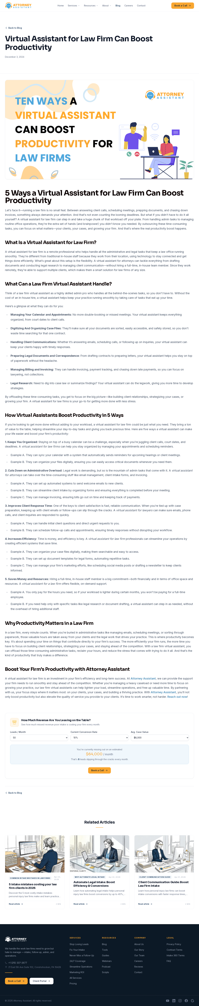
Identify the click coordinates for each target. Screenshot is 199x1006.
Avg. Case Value (139, 732)
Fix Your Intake (77, 949)
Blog (118, 5)
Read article (16, 904)
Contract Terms (174, 949)
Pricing (73, 983)
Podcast (106, 966)
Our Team (139, 955)
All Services (76, 978)
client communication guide (154, 877)
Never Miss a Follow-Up (82, 955)
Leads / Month (18, 732)
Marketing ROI (77, 972)
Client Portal (41, 981)
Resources (91, 5)
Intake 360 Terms (176, 955)
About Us (139, 944)
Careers (128, 5)
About (106, 5)
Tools (105, 949)
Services (74, 5)
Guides (105, 955)
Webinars (107, 961)
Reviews (138, 966)
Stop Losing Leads (79, 944)
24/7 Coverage (78, 961)
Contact (141, 5)
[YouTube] (167, 1000)
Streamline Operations (81, 966)
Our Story (139, 949)
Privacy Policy (174, 944)
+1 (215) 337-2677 (16, 962)
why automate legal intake (90, 877)
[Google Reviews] (192, 1000)
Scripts (105, 972)
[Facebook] (186, 1000)
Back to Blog (13, 28)
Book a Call (182, 5)
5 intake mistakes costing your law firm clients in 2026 (33, 886)
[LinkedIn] (173, 1000)
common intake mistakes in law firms (30, 878)
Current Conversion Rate (84, 732)
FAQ (169, 961)
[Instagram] (180, 1000)
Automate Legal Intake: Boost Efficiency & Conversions (94, 884)
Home (61, 5)
